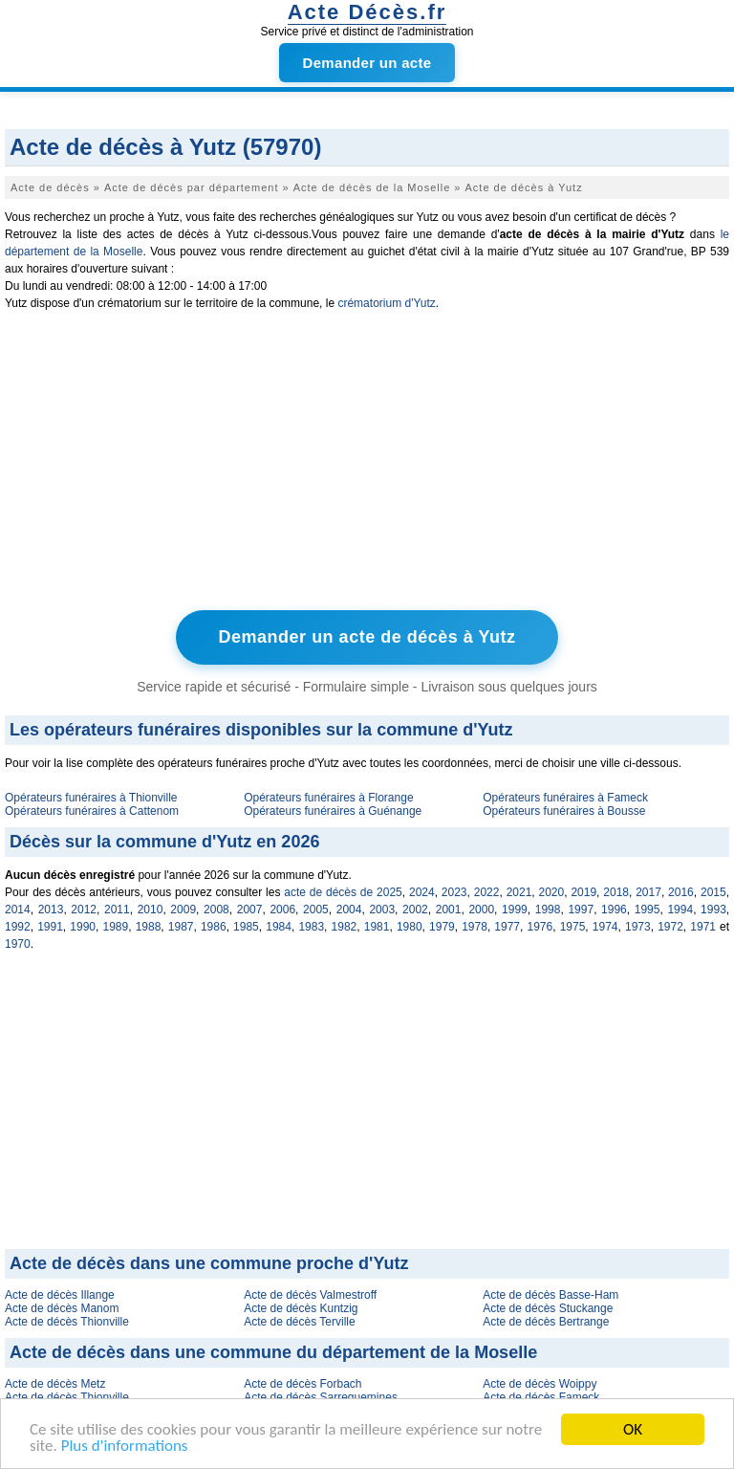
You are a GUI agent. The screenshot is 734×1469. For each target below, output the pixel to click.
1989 (115, 926)
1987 (181, 926)
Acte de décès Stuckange (548, 1308)
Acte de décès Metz (55, 1384)
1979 (442, 926)
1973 (638, 926)
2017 (648, 892)
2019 (583, 892)
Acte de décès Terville (300, 1321)
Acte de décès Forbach (302, 1384)
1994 (680, 909)
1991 (50, 926)
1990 (83, 926)
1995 (647, 909)
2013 (51, 909)
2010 (150, 909)
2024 (422, 892)
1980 (409, 926)
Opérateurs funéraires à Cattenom (92, 811)
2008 (216, 909)
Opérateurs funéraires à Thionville (91, 797)
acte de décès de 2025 (342, 892)
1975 (573, 926)
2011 (117, 909)
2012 (84, 909)
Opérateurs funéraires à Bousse (564, 811)
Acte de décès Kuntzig (300, 1308)
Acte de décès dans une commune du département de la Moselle (273, 1352)
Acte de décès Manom (62, 1308)
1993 (713, 909)
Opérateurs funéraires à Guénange (332, 811)
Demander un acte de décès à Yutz (367, 637)
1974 (605, 926)
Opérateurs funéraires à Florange (328, 797)
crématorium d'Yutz (386, 303)
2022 (487, 892)
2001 (449, 909)
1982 (344, 926)
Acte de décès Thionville (67, 1321)
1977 (507, 926)
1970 (18, 944)
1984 (278, 926)
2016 (681, 892)
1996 (614, 909)
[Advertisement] (367, 465)
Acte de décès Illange (60, 1295)
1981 (377, 926)
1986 (214, 926)
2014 (18, 909)
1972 (670, 926)
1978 (474, 926)
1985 (246, 926)
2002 (415, 909)
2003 (382, 909)
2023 (454, 892)
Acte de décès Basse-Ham (550, 1295)
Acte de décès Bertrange (546, 1321)
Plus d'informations (124, 1446)
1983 (311, 926)
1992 (18, 926)
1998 (548, 909)
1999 (515, 909)
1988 (149, 926)
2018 (616, 892)
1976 (540, 926)
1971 (703, 926)
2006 (282, 909)
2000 (481, 909)
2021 (519, 892)
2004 (349, 909)
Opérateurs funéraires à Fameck (565, 797)
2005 (316, 909)
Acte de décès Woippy (539, 1384)
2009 (183, 909)
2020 (552, 892)
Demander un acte (367, 63)
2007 (250, 909)
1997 (581, 909)
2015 (713, 892)
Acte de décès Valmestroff (310, 1295)
